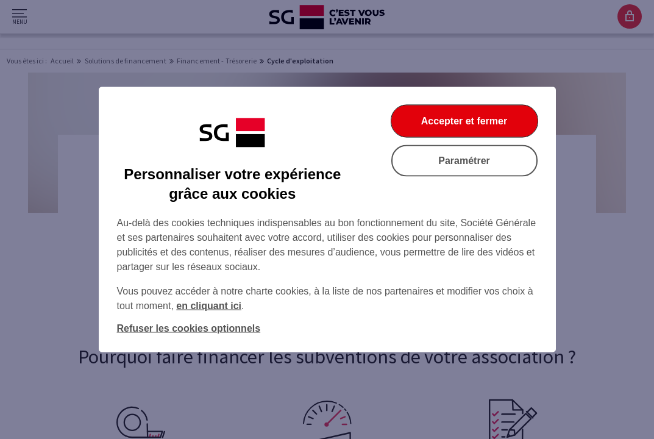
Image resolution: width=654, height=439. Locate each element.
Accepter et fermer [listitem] (464, 121)
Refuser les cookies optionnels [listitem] (189, 328)
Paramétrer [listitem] (464, 160)
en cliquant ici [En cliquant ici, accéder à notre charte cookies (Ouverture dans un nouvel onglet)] (208, 306)
